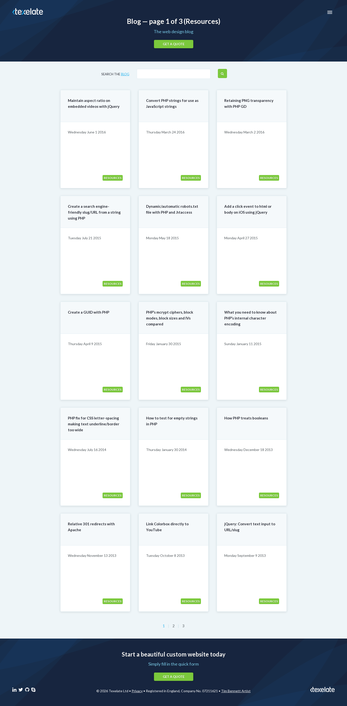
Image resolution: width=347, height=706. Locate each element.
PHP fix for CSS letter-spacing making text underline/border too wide (93, 424)
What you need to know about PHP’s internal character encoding (250, 318)
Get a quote (173, 44)
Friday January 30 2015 (163, 344)
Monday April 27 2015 (241, 238)
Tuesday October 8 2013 (165, 555)
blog (125, 74)
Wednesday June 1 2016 (87, 132)
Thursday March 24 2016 (165, 132)
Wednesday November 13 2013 (92, 555)
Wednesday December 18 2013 (248, 450)
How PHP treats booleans (246, 418)
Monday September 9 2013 (245, 555)
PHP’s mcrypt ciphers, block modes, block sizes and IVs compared (169, 318)
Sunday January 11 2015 (242, 344)
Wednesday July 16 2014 (87, 450)
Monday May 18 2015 (162, 238)
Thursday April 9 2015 (85, 344)
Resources (112, 178)
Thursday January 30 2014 (166, 450)
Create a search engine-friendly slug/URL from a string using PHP (94, 212)
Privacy (137, 691)
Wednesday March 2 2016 (244, 132)
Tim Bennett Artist (236, 691)
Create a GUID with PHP (88, 312)
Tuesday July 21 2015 (84, 238)
